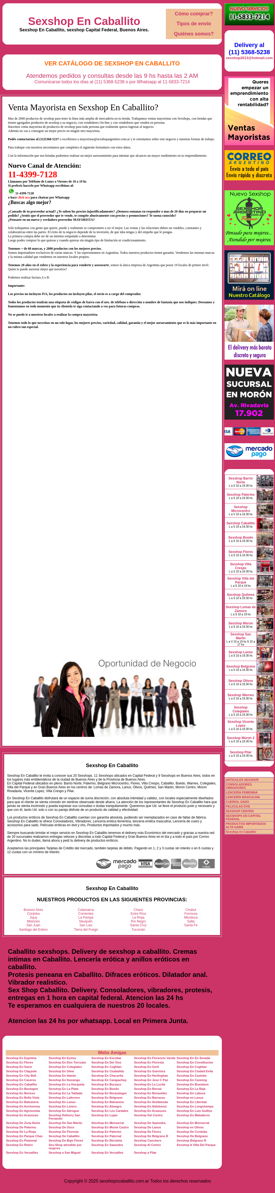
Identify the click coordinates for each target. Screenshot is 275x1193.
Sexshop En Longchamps (195, 1106)
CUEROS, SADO (237, 801)
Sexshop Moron (240, 623)
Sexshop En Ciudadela (107, 1071)
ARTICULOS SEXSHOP (242, 779)
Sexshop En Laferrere (64, 1097)
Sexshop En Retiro (19, 1145)
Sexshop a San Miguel (65, 1152)
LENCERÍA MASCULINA (243, 797)
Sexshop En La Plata (63, 1088)
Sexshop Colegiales (241, 709)
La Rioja (138, 917)
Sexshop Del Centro (148, 1115)
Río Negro (138, 921)
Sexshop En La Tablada (66, 1093)
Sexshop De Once (62, 1127)
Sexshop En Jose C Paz (151, 1080)
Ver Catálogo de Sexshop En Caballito (112, 63)
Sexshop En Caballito (84, 21)
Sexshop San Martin (240, 636)
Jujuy (33, 917)
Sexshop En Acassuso (150, 1110)
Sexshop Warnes (241, 695)
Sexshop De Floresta (64, 1131)
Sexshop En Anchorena (23, 1106)
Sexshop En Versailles (22, 1152)
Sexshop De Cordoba (192, 1131)
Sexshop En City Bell (21, 1075)
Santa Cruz (138, 925)
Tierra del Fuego (86, 930)
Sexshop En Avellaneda (151, 1102)
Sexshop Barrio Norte (241, 480)
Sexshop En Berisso (20, 1093)
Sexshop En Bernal (147, 1088)
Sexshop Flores (240, 552)
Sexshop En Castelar (191, 1075)
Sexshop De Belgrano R (151, 1136)
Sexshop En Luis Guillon (194, 1110)
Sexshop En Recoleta (106, 1140)
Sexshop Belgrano (240, 666)
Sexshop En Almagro (106, 1106)
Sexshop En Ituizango (64, 1080)
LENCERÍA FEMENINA (241, 792)
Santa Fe (191, 925)
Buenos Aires (33, 910)
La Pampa (85, 917)
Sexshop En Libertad (191, 1102)
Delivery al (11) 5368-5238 (249, 49)
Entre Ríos (138, 914)
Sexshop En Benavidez (150, 1093)
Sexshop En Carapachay (108, 1080)
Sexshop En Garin (19, 1066)
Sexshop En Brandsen (193, 1084)
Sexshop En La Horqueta (66, 1084)
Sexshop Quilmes (241, 595)
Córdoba (33, 914)
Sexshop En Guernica (149, 1071)
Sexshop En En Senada (193, 1058)
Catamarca (86, 910)
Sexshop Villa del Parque (240, 580)
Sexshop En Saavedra (107, 1145)
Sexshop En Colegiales (65, 1066)
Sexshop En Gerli (146, 1066)
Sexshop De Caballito (64, 1136)
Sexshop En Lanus (62, 1102)
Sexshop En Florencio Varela (154, 1058)
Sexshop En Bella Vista (22, 1097)
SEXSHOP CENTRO (240, 811)
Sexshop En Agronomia (23, 1110)
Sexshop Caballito (240, 523)
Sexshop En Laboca (191, 1093)
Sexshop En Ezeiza (62, 1058)
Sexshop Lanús (241, 652)
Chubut (191, 910)
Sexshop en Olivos (190, 1127)
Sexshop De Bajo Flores (66, 1140)
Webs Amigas (112, 1052)
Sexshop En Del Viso (106, 1062)
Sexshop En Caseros (21, 1080)
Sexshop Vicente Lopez (241, 724)
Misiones (33, 921)
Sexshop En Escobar (106, 1058)
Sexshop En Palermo (106, 1131)
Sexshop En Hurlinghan (151, 1075)
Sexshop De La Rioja (21, 1131)
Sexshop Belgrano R (191, 1140)
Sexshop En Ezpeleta (21, 1058)
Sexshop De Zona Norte (23, 1123)
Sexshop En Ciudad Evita (195, 1071)
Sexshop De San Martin (65, 1123)
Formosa (191, 914)
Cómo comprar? (194, 13)
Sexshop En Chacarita (107, 1075)
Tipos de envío (194, 23)
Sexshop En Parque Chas (24, 1136)
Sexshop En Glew (61, 1071)
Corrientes (85, 914)
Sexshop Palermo (241, 495)
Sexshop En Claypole (21, 1071)
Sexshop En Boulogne (22, 1088)
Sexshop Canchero (147, 1140)
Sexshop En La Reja (191, 1088)
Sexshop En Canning (192, 1080)
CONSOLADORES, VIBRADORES (239, 786)
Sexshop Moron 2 (240, 738)
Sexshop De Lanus (147, 1127)
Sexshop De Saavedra (150, 1123)
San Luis (86, 925)
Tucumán (138, 930)
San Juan (33, 925)
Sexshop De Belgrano (192, 1136)
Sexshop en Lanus (190, 1097)
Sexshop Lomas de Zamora (241, 609)
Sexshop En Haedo (62, 1075)
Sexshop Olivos (240, 681)
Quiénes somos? (194, 34)
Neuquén (86, 921)
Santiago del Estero (33, 930)
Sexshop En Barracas (149, 1097)
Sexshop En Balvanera (22, 1102)
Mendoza (191, 917)
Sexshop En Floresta (149, 1062)
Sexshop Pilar (240, 752)
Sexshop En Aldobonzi (150, 1106)
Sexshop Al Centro (147, 1145)
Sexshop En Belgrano (107, 1097)
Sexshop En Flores (19, 1062)
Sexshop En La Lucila (149, 1084)
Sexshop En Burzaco (106, 1084)
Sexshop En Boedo (105, 1088)
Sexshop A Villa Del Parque (196, 1145)
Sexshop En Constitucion (195, 1062)
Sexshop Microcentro (240, 509)
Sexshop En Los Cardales (109, 1110)
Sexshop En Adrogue (64, 1110)
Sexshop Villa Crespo (240, 566)
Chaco (138, 910)
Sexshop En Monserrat (107, 1123)
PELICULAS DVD (238, 806)
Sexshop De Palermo (21, 1127)
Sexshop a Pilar (145, 1152)
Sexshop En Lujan (104, 1115)
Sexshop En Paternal (106, 1136)
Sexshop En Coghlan (106, 1066)
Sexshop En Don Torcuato (67, 1062)
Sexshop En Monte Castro (110, 1127)
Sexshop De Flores (147, 1131)
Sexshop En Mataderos (193, 1115)
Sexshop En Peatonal (21, 1140)
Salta (191, 921)
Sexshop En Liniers (63, 1106)
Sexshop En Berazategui (108, 1093)
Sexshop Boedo (240, 537)
